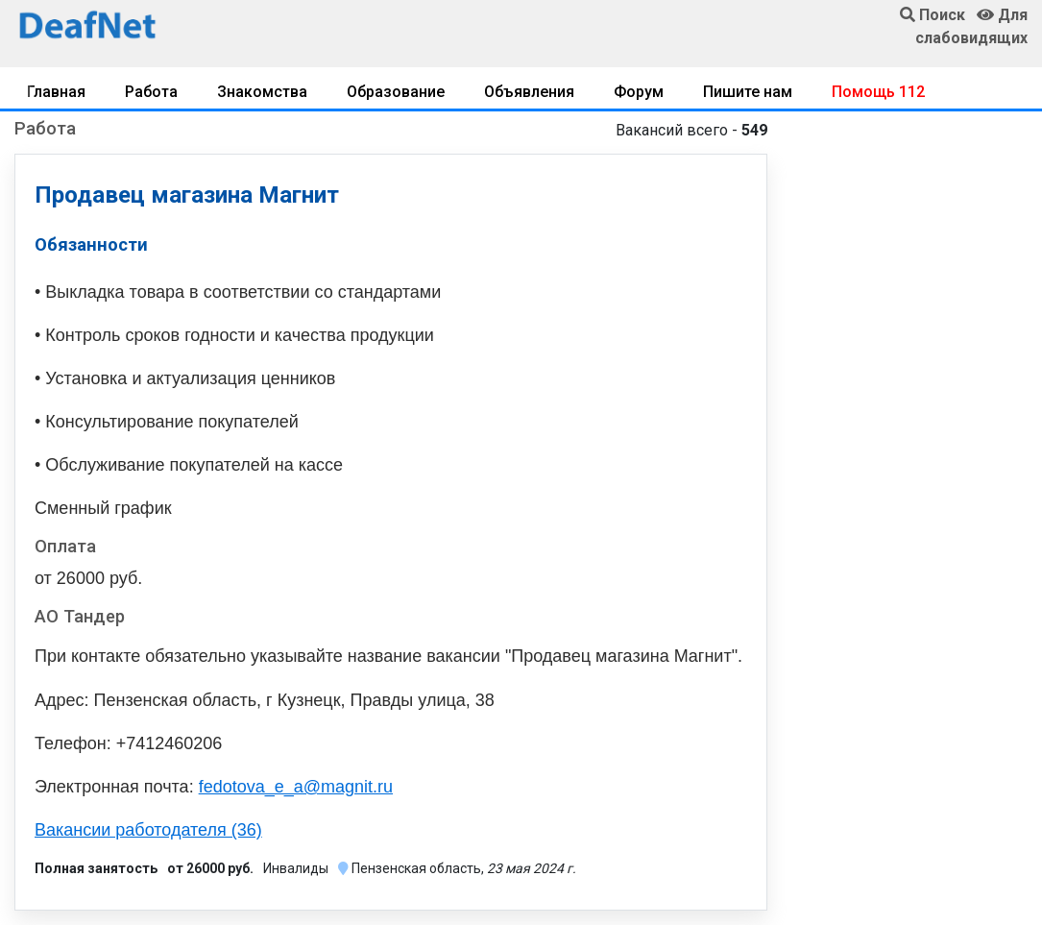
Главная (56, 92)
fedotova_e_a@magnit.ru (296, 786)
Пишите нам (747, 92)
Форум (639, 92)
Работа (151, 92)
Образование (396, 92)
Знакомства (262, 92)
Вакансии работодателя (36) (148, 830)
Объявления (529, 92)
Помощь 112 (878, 92)
